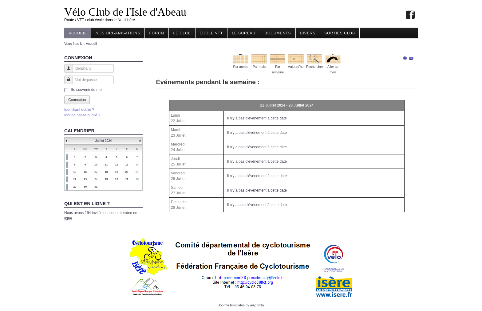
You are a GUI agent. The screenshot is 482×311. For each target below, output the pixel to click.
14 (137, 164)
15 (74, 171)
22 (74, 179)
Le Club (182, 33)
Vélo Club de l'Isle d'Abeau (125, 12)
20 (126, 171)
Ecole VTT (211, 33)
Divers (308, 33)
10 (95, 164)
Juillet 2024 (103, 140)
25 (106, 179)
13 (126, 164)
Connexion (77, 100)
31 (95, 186)
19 (116, 171)
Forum (156, 33)
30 (85, 186)
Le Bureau (243, 33)
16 (85, 171)
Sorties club (339, 33)
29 (74, 186)
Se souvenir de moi (86, 89)
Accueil (78, 33)
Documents (277, 33)
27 (126, 179)
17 (95, 171)
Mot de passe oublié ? (82, 115)
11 (106, 164)
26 (116, 179)
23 (85, 179)
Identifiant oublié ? (79, 109)
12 (116, 164)
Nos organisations (118, 33)
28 (137, 179)
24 (95, 179)
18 (106, 171)
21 (137, 171)
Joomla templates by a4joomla (241, 305)
